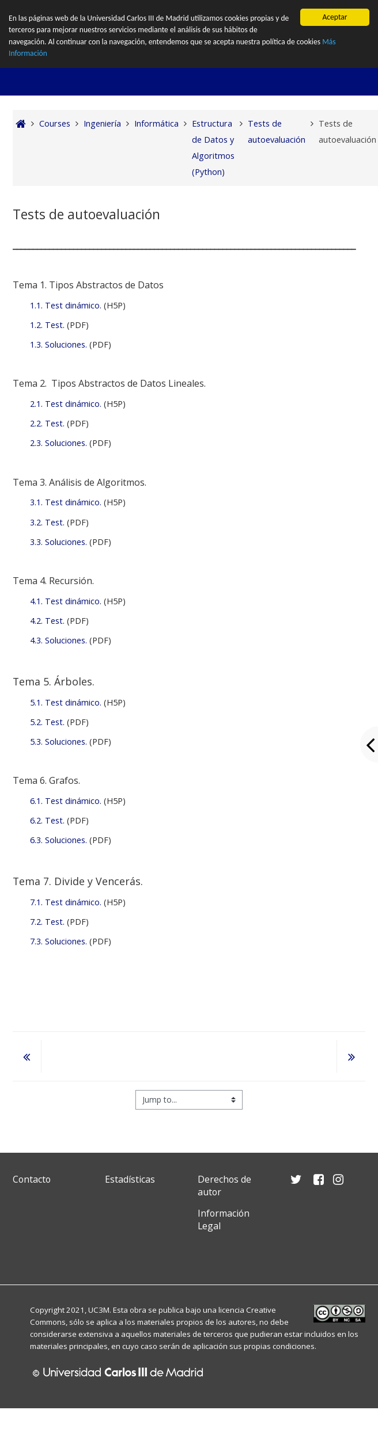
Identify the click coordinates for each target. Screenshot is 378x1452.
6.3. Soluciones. (58, 839)
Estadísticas (130, 1179)
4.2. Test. (47, 620)
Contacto (32, 1179)
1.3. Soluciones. (58, 344)
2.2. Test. (47, 423)
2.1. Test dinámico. (65, 403)
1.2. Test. (47, 324)
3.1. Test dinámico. (65, 502)
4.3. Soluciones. (58, 640)
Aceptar (334, 17)
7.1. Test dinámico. (65, 902)
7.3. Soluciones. (58, 941)
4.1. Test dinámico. (65, 601)
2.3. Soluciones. (58, 442)
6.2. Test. (47, 820)
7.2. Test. (47, 921)
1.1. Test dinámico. (65, 305)
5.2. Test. (47, 722)
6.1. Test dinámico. (65, 800)
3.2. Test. (47, 522)
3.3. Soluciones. (58, 541)
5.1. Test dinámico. (65, 702)
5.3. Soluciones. (58, 741)
